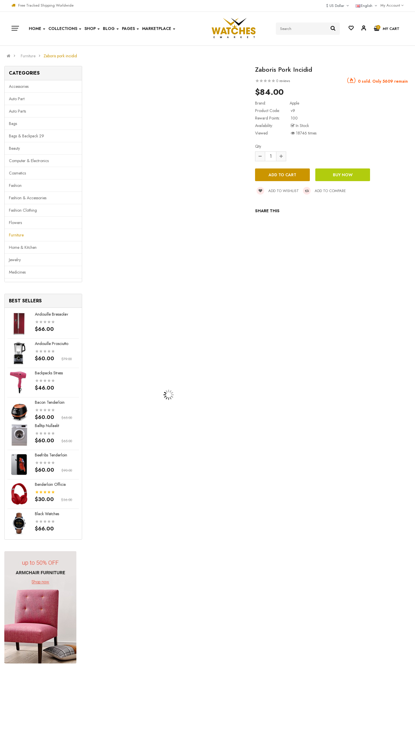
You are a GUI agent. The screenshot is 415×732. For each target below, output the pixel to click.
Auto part (16, 99)
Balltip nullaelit (47, 425)
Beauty (14, 148)
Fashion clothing (23, 210)
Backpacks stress (49, 373)
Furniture (28, 56)
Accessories (19, 86)
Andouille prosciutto (51, 343)
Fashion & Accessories (27, 198)
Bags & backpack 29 (26, 136)
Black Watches (47, 514)
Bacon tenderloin (50, 402)
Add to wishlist (277, 191)
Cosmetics (17, 173)
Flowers (15, 222)
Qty (258, 146)
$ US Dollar (337, 5)
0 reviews (283, 81)
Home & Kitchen (23, 247)
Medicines (17, 272)
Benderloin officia (50, 484)
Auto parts (17, 111)
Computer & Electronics (29, 161)
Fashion (15, 185)
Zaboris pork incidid (60, 56)
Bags (13, 123)
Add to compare (324, 191)
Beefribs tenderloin (51, 455)
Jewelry (15, 260)
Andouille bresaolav (51, 314)
